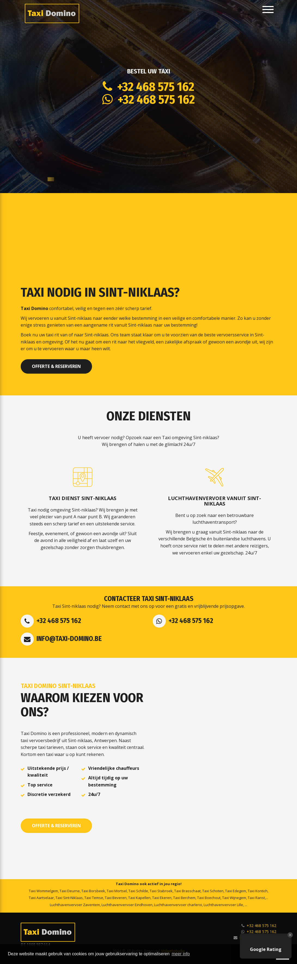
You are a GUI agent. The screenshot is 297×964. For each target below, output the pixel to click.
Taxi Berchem (184, 897)
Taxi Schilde (138, 890)
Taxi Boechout (209, 897)
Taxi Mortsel (117, 890)
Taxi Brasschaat (187, 890)
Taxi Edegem (235, 890)
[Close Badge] (290, 935)
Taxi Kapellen (139, 897)
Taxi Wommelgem (43, 890)
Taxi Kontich (258, 890)
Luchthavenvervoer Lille (223, 904)
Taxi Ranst (256, 897)
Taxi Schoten (212, 890)
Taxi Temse (93, 897)
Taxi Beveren (116, 897)
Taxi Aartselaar (41, 897)
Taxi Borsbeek (93, 890)
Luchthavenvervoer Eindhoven (127, 904)
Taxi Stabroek (161, 890)
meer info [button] (181, 953)
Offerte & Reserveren (56, 366)
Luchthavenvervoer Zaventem (75, 904)
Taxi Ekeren (162, 897)
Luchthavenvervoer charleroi (178, 904)
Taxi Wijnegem (234, 897)
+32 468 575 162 (153, 86)
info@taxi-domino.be (69, 639)
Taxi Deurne (70, 890)
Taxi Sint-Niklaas (69, 897)
